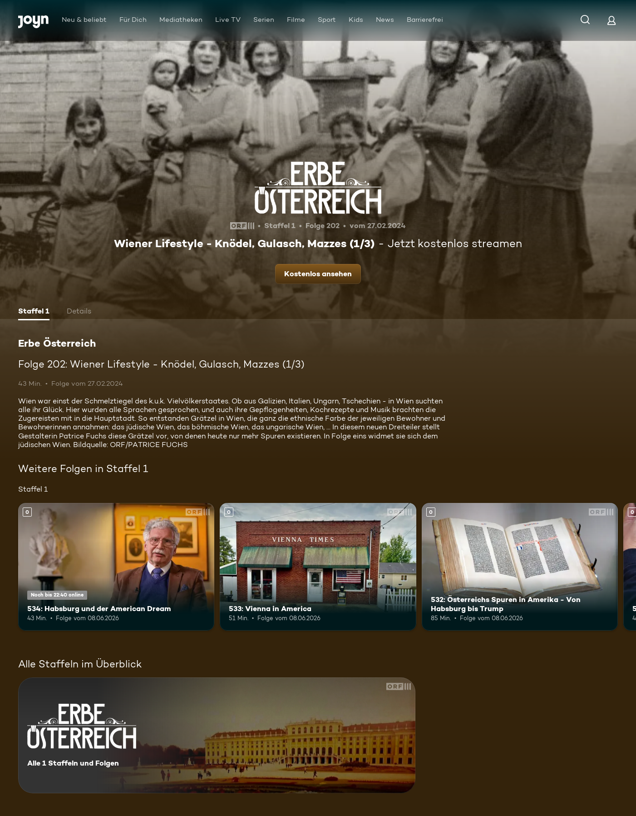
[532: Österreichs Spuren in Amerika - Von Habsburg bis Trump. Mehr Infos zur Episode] (520, 567)
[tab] (33, 312)
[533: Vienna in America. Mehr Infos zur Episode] (318, 567)
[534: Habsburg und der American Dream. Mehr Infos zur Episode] (116, 567)
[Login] (611, 20)
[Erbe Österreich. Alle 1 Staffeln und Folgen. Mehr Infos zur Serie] (216, 735)
